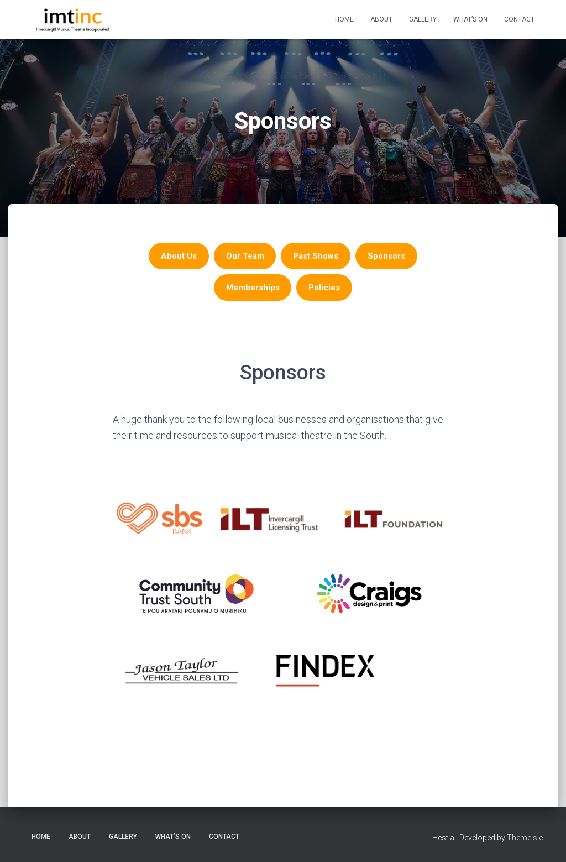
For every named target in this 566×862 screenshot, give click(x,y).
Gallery (423, 19)
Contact (519, 19)
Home (344, 19)
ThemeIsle (525, 837)
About (381, 19)
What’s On (470, 19)
